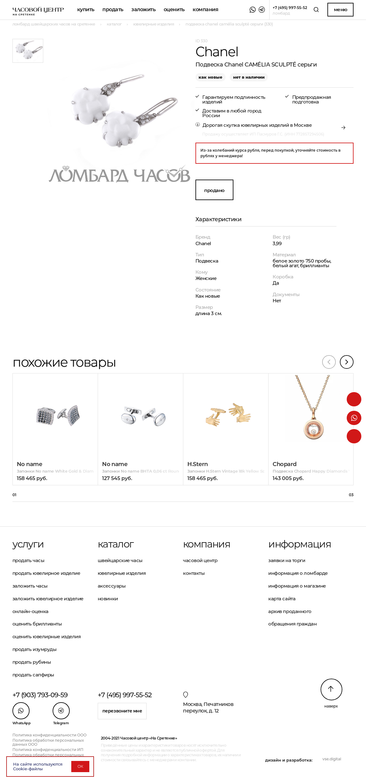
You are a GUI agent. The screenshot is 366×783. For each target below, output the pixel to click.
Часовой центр (200, 560)
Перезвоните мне (122, 711)
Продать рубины (31, 662)
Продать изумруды (34, 649)
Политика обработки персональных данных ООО (48, 742)
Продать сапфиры (33, 675)
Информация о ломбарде (298, 573)
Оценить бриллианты (37, 624)
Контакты (193, 573)
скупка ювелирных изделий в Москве (267, 125)
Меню (340, 9)
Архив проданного (290, 611)
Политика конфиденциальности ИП (47, 750)
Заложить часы (30, 586)
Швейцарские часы (120, 560)
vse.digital (331, 759)
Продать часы (28, 560)
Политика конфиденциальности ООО (49, 735)
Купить (85, 9)
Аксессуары (112, 586)
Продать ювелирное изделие (46, 573)
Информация (299, 544)
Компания (205, 9)
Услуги (28, 544)
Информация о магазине (297, 586)
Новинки (108, 599)
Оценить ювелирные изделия (46, 636)
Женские (206, 278)
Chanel (203, 243)
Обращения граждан (292, 624)
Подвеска (206, 261)
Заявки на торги (286, 560)
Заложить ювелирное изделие (47, 599)
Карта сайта (281, 599)
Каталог (116, 544)
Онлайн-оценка (30, 611)
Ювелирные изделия (122, 573)
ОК (80, 766)
